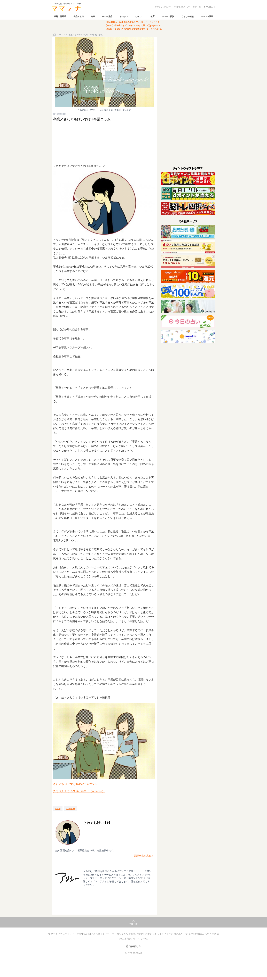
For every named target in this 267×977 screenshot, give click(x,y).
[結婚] (57, 808)
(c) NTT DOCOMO (133, 953)
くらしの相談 (187, 16)
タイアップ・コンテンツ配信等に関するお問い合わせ (131, 934)
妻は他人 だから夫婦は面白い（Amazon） (79, 791)
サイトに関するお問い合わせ (85, 934)
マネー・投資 (168, 16)
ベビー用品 (107, 16)
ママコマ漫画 (207, 16)
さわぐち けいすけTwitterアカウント (75, 784)
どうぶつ (139, 16)
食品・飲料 (78, 16)
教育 (153, 16)
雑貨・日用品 (60, 16)
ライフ (62, 35)
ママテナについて (58, 934)
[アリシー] (70, 808)
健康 (93, 16)
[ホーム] (55, 34)
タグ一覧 (143, 938)
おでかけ (124, 16)
